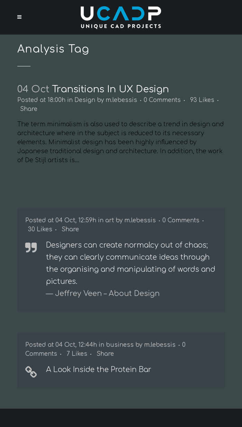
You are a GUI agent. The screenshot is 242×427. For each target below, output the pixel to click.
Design (84, 100)
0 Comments (162, 100)
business (120, 345)
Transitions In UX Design (110, 89)
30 (40, 229)
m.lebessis (121, 100)
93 (202, 100)
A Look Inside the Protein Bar (98, 369)
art (109, 220)
